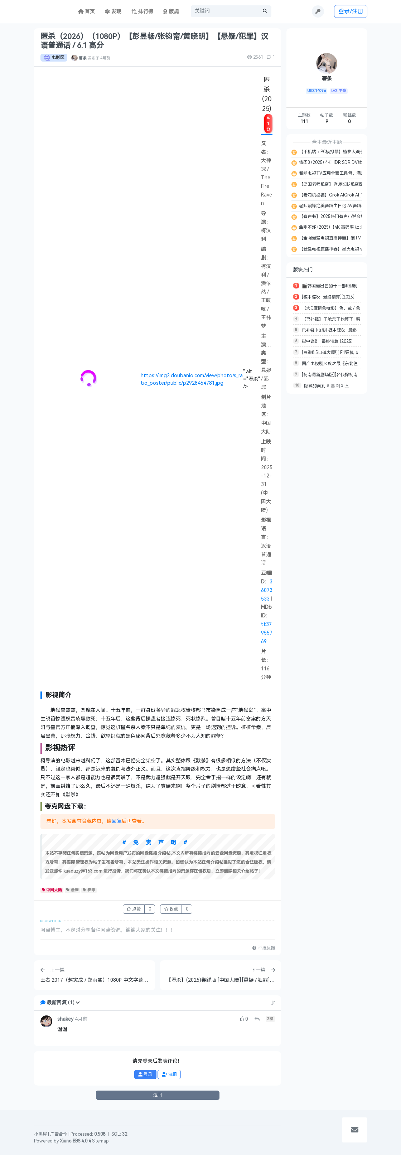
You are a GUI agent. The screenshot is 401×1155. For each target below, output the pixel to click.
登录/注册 (350, 11)
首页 (86, 11)
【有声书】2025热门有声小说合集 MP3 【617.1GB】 (349, 216)
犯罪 (89, 890)
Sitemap (100, 1141)
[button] (78, 1002)
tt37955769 (266, 633)
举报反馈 (263, 948)
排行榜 (142, 11)
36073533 (266, 590)
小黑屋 (40, 1134)
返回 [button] (157, 1094)
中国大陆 (52, 890)
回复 (117, 821)
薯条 (83, 57)
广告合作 (58, 1134)
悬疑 (72, 890)
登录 (145, 1074)
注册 (169, 1074)
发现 (113, 11)
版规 (171, 11)
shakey (65, 1019)
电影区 (53, 57)
